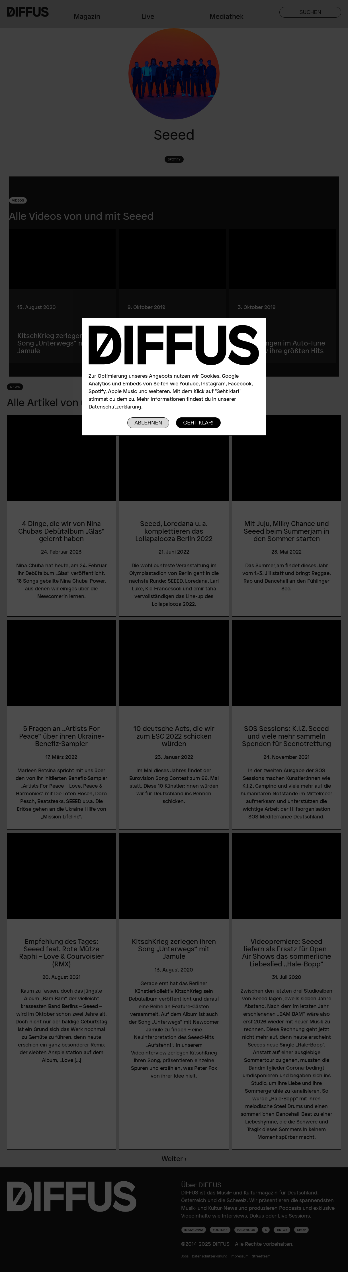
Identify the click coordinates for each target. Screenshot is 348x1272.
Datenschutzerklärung (115, 406)
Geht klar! (198, 423)
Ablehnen (148, 423)
